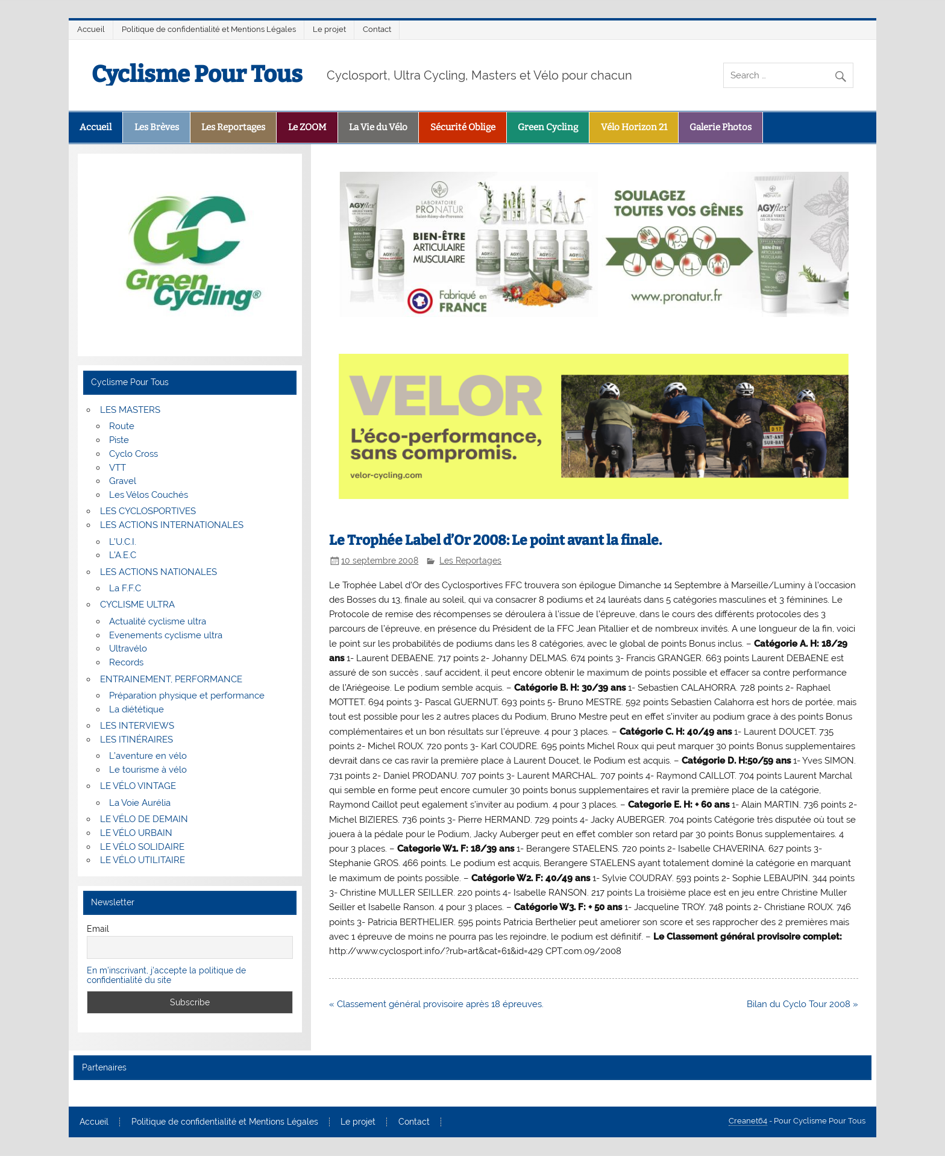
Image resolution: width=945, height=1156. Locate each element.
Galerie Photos (720, 127)
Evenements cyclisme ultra (165, 635)
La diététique (136, 709)
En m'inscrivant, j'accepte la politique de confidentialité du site (166, 975)
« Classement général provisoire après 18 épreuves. (436, 1004)
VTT (117, 467)
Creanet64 (748, 1120)
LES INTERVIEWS (137, 725)
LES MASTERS (130, 409)
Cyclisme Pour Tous (197, 74)
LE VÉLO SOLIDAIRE (142, 846)
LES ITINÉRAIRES (136, 739)
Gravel (122, 481)
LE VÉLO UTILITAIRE (142, 860)
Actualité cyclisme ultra (157, 621)
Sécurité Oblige (462, 127)
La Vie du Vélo (378, 127)
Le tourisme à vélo (148, 769)
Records (126, 662)
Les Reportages (233, 127)
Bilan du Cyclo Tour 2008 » (802, 1004)
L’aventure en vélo (148, 755)
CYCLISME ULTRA (137, 604)
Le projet (329, 29)
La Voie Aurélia (140, 802)
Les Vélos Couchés (148, 494)
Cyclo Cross (133, 453)
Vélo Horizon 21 (634, 127)
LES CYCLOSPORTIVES (148, 511)
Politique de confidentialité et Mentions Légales (209, 29)
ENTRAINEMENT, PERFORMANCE (171, 679)
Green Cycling (548, 127)
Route (121, 426)
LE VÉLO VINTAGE (138, 786)
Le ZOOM (307, 127)
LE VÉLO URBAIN (136, 833)
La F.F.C (125, 588)
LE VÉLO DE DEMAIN (144, 819)
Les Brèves (156, 127)
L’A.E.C (122, 555)
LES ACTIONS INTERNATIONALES (171, 525)
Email (98, 929)
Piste (119, 440)
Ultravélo (128, 648)
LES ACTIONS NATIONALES (158, 572)
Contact (377, 29)
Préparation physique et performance (187, 695)
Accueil (91, 29)
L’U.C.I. (122, 541)
